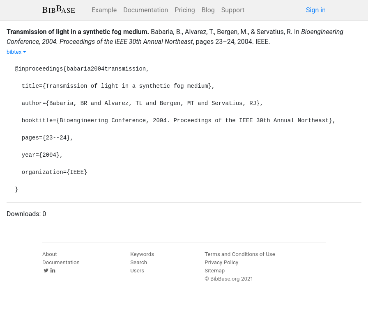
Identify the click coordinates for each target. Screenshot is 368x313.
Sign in (316, 10)
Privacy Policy (221, 262)
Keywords (142, 254)
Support (232, 10)
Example (104, 10)
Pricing (185, 10)
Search (138, 262)
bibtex (16, 52)
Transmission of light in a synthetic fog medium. (78, 32)
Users (137, 270)
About (49, 254)
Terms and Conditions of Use (240, 254)
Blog (208, 10)
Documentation (145, 10)
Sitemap (215, 270)
